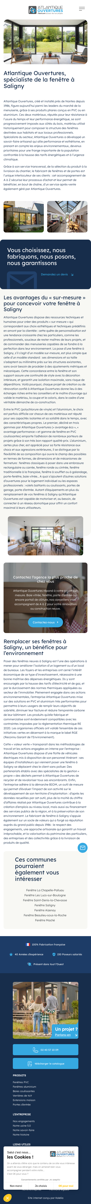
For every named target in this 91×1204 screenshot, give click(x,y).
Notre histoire (21, 1134)
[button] (7, 1198)
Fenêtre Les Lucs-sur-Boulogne (45, 895)
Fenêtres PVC (21, 1082)
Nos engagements (24, 1121)
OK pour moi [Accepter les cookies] (66, 1186)
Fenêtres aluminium (24, 1086)
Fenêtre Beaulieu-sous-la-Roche (45, 915)
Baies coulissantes (24, 1091)
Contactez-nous (44, 622)
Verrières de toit (22, 1095)
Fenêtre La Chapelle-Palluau (45, 890)
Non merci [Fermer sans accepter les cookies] (16, 1186)
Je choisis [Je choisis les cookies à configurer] (41, 1186)
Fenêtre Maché (45, 920)
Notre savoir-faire (23, 1130)
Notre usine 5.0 (22, 1125)
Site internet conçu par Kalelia (45, 1198)
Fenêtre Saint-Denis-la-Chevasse (45, 900)
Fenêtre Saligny (45, 905)
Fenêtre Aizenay (45, 910)
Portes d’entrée (22, 1104)
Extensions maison (24, 1100)
